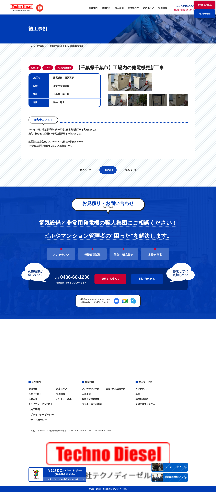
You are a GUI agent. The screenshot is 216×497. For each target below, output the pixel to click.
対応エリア (142, 7)
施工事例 (115, 7)
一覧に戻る (108, 220)
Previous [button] (105, 107)
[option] (148, 107)
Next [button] (189, 107)
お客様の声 (128, 7)
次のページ (132, 220)
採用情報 (156, 7)
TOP (30, 46)
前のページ (83, 220)
